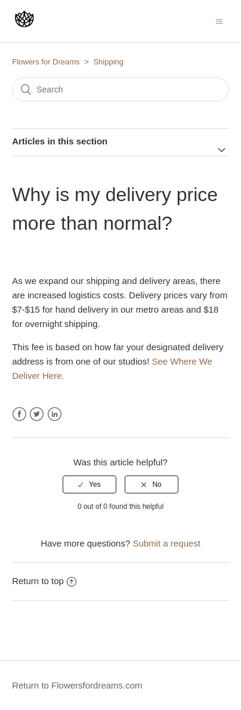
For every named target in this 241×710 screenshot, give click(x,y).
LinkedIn (54, 414)
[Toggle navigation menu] (219, 21)
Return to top (44, 581)
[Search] (120, 89)
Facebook (19, 414)
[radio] (89, 484)
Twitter (36, 414)
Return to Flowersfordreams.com (77, 685)
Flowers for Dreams (45, 61)
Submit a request (166, 543)
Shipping (108, 61)
